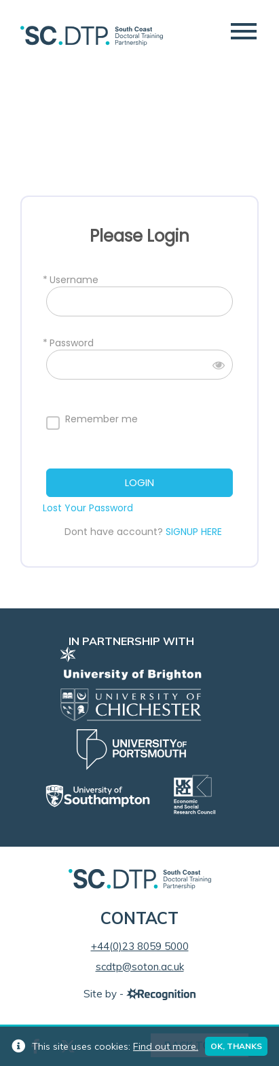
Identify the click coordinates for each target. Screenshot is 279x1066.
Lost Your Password (88, 508)
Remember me (101, 419)
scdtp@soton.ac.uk (140, 966)
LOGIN (139, 482)
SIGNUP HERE (194, 531)
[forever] (53, 423)
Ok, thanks (236, 1046)
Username (74, 280)
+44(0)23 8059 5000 (140, 946)
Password (72, 343)
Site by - (139, 993)
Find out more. (165, 1046)
